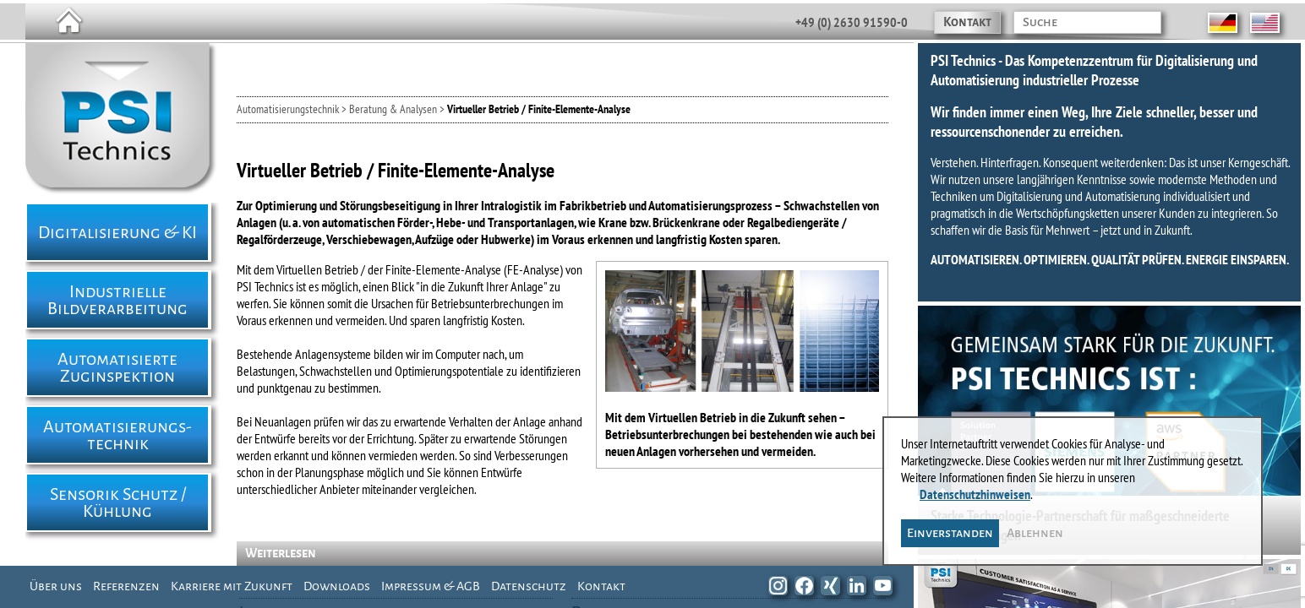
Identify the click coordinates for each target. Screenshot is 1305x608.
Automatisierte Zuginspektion (117, 367)
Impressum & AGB (430, 586)
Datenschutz (528, 586)
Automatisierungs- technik (117, 435)
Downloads (336, 586)
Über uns (56, 586)
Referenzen (126, 586)
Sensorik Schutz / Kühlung (118, 502)
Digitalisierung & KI (117, 232)
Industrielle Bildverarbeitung (117, 300)
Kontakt (967, 22)
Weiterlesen (280, 553)
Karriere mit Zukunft (231, 586)
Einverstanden (950, 533)
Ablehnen (1035, 533)
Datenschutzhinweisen (975, 494)
